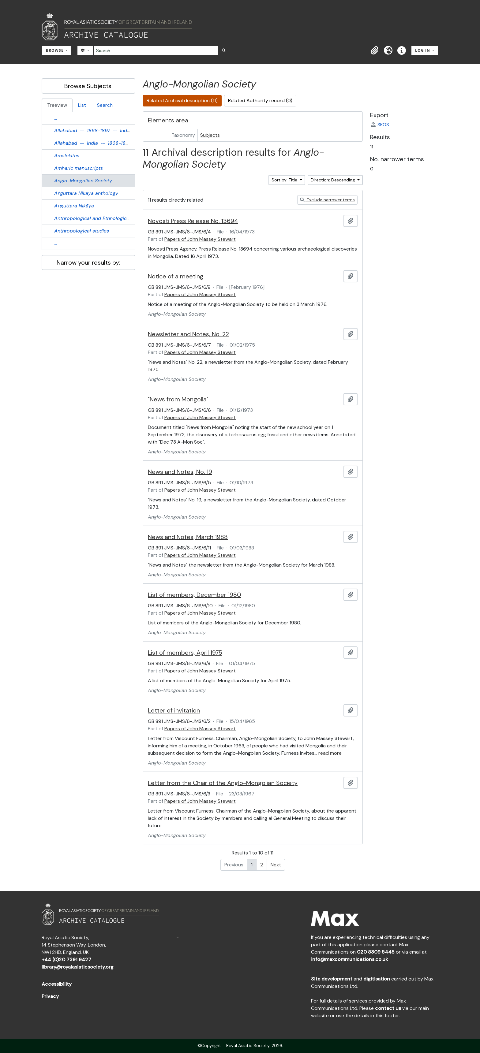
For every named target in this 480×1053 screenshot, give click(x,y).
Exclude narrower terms (327, 200)
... (55, 118)
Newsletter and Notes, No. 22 (188, 334)
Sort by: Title (285, 180)
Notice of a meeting (176, 276)
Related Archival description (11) (182, 100)
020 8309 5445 (376, 952)
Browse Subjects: (88, 86)
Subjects (210, 135)
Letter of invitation (174, 710)
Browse (55, 50)
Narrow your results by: (88, 262)
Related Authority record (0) (260, 100)
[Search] (155, 50)
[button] (374, 50)
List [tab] (82, 105)
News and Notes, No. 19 (180, 471)
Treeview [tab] (57, 105)
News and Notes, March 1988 (188, 537)
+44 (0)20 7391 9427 (66, 959)
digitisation (376, 979)
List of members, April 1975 (185, 652)
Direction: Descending (333, 180)
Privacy (50, 996)
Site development (331, 979)
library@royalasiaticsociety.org (78, 967)
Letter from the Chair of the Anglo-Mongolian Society (223, 783)
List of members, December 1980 (194, 594)
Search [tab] (105, 105)
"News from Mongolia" (178, 399)
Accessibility (57, 984)
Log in (423, 50)
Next (276, 864)
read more (330, 753)
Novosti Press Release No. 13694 (193, 221)
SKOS (379, 124)
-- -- (93, 130)
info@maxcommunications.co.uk (349, 959)
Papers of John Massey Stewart (200, 239)
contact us (388, 1008)
